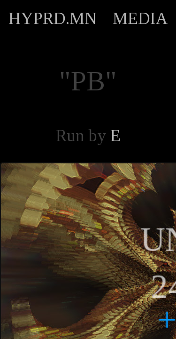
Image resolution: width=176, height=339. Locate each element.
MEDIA (140, 18)
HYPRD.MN (52, 18)
